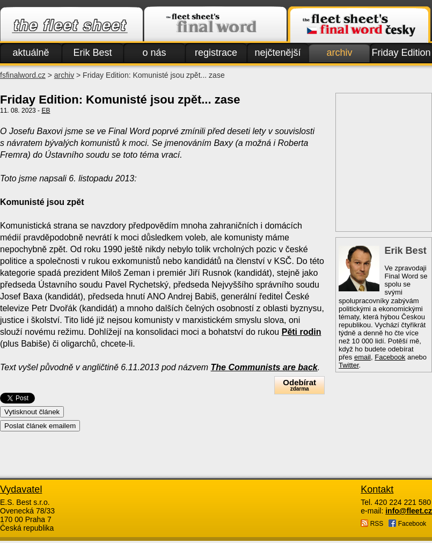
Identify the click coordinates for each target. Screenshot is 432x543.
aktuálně (30, 52)
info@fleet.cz (408, 511)
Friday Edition (400, 52)
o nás (154, 52)
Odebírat (299, 385)
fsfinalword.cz (23, 75)
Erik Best (92, 52)
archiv (339, 52)
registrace (216, 52)
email (362, 357)
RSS (372, 523)
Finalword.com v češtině (359, 24)
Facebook (390, 357)
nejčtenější (277, 52)
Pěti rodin (301, 331)
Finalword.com (215, 24)
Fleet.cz (71, 24)
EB (45, 110)
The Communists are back (264, 367)
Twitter (349, 365)
